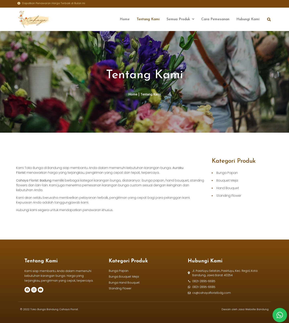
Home (125, 19)
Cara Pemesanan (215, 19)
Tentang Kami (148, 19)
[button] (269, 19)
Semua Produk (180, 19)
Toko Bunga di (36, 168)
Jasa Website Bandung (253, 309)
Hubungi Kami (247, 19)
